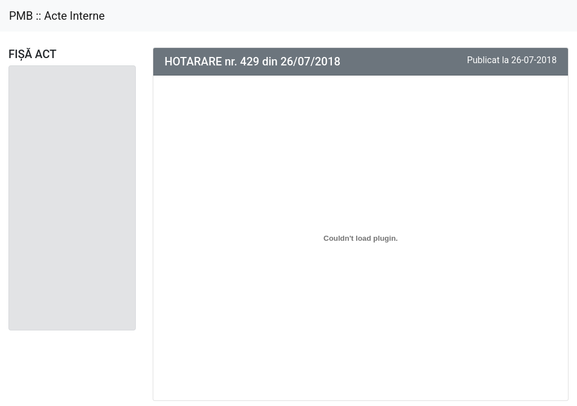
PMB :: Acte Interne (57, 16)
